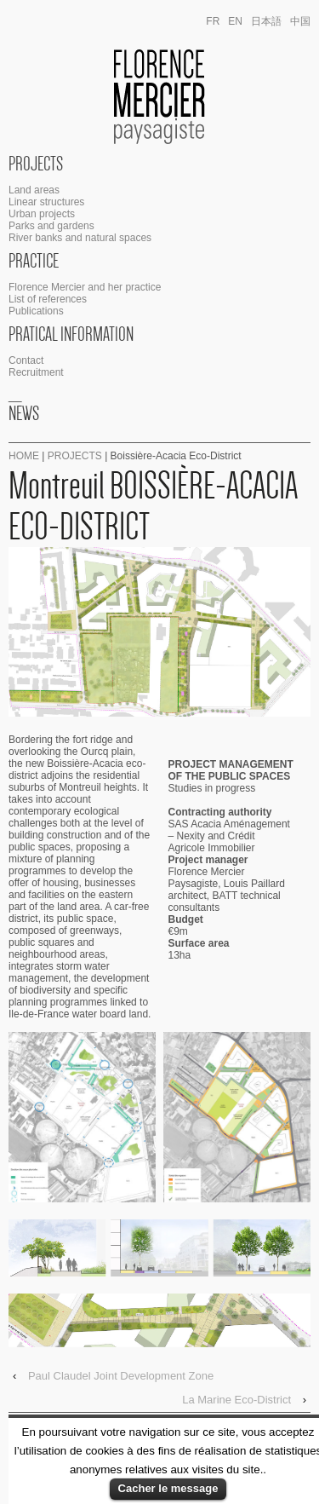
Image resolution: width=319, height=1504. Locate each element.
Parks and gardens (51, 226)
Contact (26, 360)
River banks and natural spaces (80, 238)
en (235, 21)
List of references (48, 299)
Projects (36, 164)
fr (212, 21)
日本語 (266, 21)
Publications (36, 311)
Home (24, 456)
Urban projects (42, 214)
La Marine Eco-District (236, 1399)
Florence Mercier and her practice (85, 287)
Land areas (34, 190)
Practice (34, 261)
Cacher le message (168, 1488)
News (24, 413)
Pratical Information (71, 334)
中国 (300, 21)
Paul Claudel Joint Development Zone (121, 1375)
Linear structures (46, 202)
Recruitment (36, 372)
